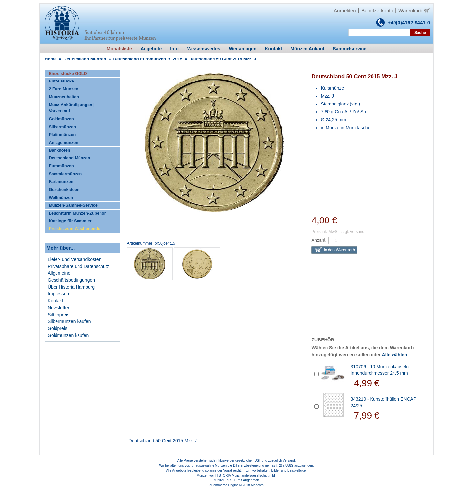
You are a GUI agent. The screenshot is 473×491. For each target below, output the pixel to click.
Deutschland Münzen (84, 59)
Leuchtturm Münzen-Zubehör (77, 213)
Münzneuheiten (64, 97)
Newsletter (58, 307)
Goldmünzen (61, 119)
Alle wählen (394, 354)
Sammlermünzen (65, 174)
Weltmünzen (61, 197)
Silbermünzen (62, 127)
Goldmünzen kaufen (68, 335)
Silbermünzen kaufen (69, 321)
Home (50, 59)
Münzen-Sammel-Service (73, 205)
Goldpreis (57, 328)
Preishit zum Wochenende (74, 228)
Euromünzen (61, 166)
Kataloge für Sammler (70, 221)
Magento (257, 485)
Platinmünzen (62, 134)
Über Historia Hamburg (71, 287)
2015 (177, 59)
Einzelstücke (61, 81)
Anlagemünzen (63, 142)
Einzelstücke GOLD (68, 73)
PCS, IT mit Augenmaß (242, 480)
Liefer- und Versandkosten (74, 259)
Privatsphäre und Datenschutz (78, 266)
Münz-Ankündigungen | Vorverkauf (71, 108)
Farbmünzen (61, 181)
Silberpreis (58, 314)
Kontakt (55, 300)
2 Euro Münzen (63, 89)
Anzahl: (318, 240)
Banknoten (59, 150)
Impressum (59, 293)
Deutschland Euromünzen (139, 59)
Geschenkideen (64, 189)
